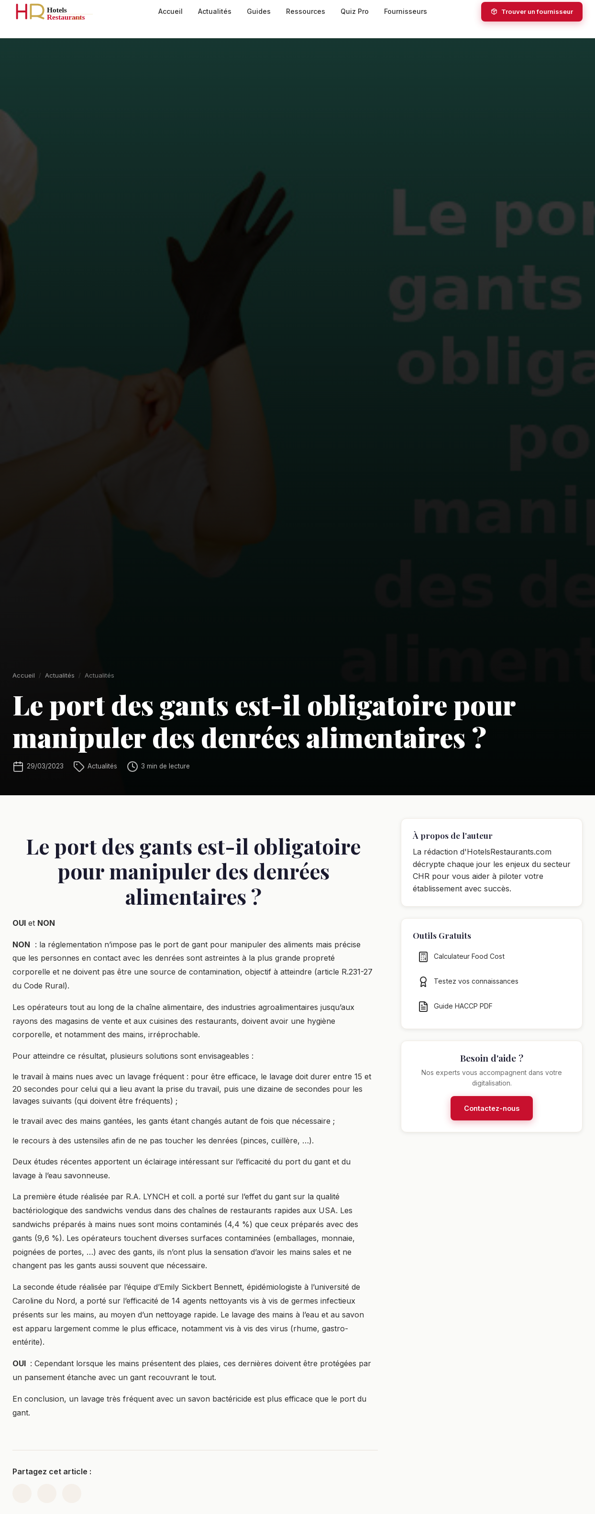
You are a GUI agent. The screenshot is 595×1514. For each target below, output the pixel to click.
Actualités (214, 11)
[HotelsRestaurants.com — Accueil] (58, 11)
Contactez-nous (491, 1114)
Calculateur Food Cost (461, 962)
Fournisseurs (405, 11)
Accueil (170, 11)
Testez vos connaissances (468, 987)
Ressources (305, 11)
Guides (259, 11)
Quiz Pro (355, 11)
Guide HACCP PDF (455, 1012)
